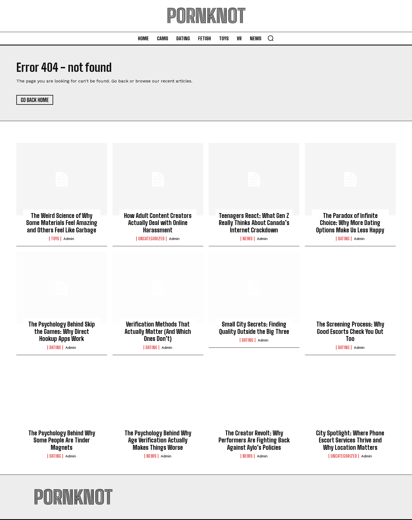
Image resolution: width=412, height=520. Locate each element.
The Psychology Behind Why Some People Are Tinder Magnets (61, 440)
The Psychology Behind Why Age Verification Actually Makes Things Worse (158, 440)
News (248, 238)
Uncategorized (151, 238)
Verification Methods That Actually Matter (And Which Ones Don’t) (158, 331)
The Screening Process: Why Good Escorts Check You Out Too (350, 331)
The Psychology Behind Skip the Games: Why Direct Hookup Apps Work (61, 331)
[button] (270, 38)
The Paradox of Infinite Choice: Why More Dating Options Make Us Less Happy (350, 223)
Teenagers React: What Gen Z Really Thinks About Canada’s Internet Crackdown (254, 223)
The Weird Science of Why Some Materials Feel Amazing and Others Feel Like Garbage (61, 223)
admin (68, 239)
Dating (344, 238)
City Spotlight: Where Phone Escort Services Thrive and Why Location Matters (350, 440)
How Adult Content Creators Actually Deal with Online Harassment (158, 223)
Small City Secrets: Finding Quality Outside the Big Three (254, 328)
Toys (55, 238)
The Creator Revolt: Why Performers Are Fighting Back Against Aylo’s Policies (254, 440)
